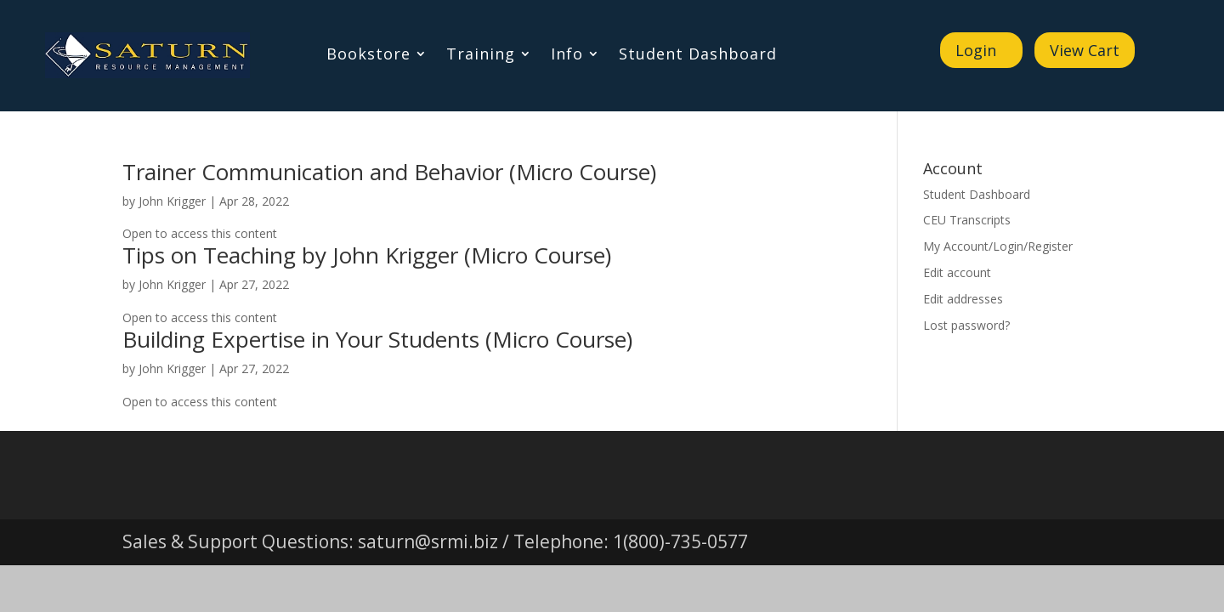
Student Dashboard (698, 56)
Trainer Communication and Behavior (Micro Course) (389, 171)
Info (567, 56)
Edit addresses (963, 299)
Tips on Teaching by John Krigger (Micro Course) (366, 255)
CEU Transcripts (967, 220)
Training (480, 56)
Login (975, 50)
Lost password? (966, 325)
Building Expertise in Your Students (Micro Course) (377, 339)
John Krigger (172, 201)
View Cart (1084, 50)
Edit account (957, 272)
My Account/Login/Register (998, 246)
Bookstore (368, 56)
